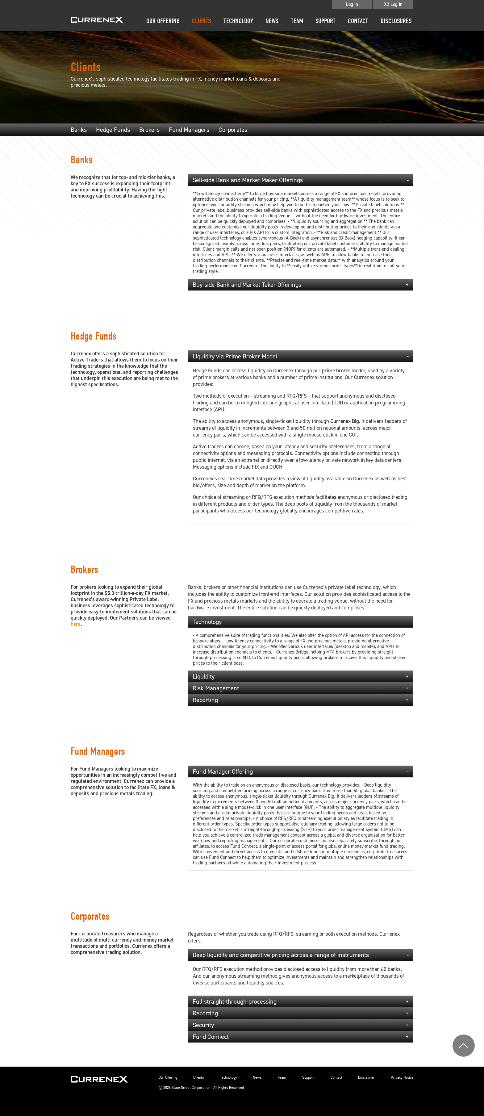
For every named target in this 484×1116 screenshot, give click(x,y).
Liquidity (204, 676)
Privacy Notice (402, 1077)
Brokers (149, 130)
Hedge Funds (113, 130)
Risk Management (216, 688)
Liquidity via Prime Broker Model (235, 356)
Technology (238, 21)
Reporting (205, 700)
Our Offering (163, 21)
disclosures (396, 21)
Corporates (233, 130)
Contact (358, 21)
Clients (201, 21)
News (271, 21)
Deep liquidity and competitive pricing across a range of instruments (281, 955)
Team (297, 21)
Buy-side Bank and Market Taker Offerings (247, 285)
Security (203, 1025)
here (76, 624)
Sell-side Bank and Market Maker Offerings (248, 180)
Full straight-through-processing (235, 1001)
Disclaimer (366, 1077)
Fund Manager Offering (223, 771)
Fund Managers (189, 130)
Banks (79, 130)
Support (325, 21)
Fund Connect (211, 1037)
